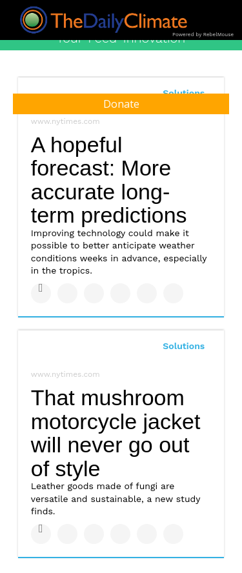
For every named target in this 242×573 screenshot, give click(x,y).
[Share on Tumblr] (120, 293)
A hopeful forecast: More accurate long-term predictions (109, 180)
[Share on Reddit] (173, 293)
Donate (121, 104)
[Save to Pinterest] (147, 293)
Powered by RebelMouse (203, 34)
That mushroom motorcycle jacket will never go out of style (116, 433)
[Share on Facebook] (41, 293)
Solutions (184, 346)
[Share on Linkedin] (94, 293)
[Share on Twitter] (67, 293)
